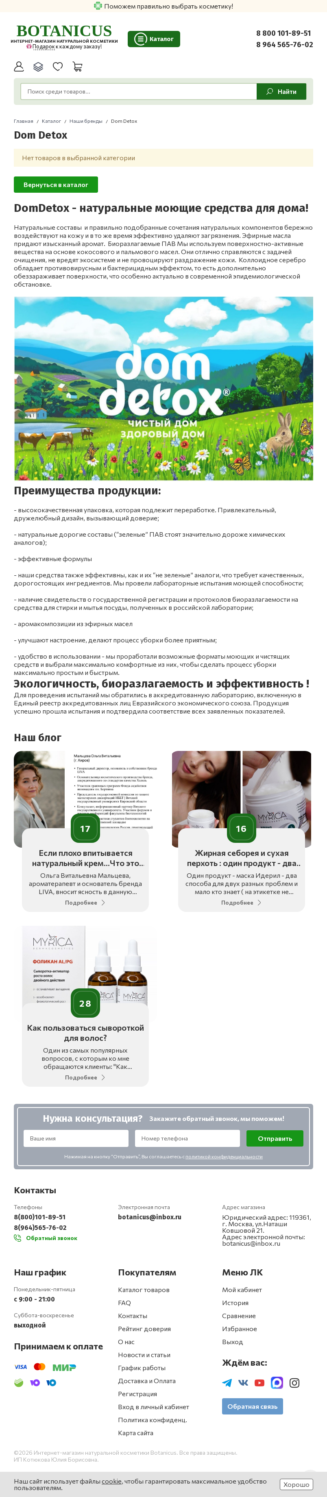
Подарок (40, 46)
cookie (112, 1481)
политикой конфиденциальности (224, 1157)
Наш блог (37, 737)
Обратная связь (252, 1407)
